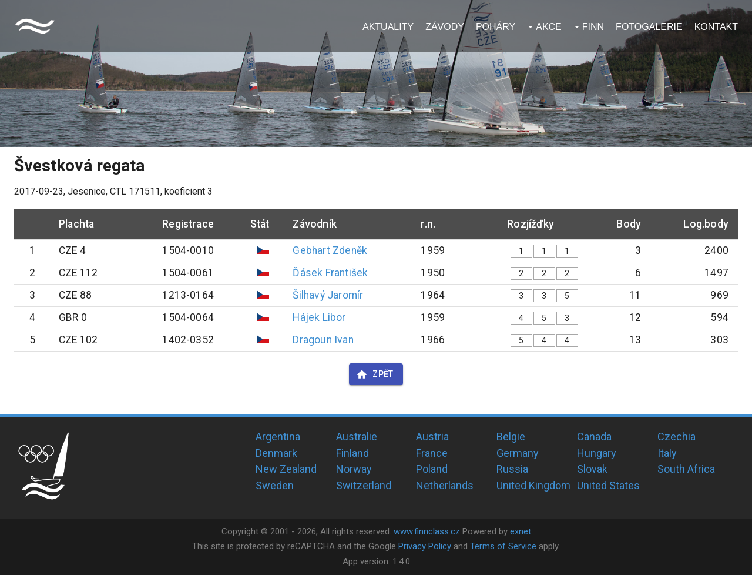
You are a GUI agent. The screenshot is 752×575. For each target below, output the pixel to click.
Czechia (676, 436)
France (432, 453)
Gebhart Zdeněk (330, 250)
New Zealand (286, 469)
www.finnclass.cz (427, 531)
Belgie (510, 436)
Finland (352, 453)
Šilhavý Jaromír (328, 295)
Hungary (596, 453)
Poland (432, 469)
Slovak (592, 469)
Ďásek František (330, 273)
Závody (444, 27)
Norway (354, 469)
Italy (667, 453)
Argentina (278, 436)
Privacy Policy (424, 546)
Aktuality (388, 27)
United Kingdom (533, 485)
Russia (512, 469)
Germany (517, 453)
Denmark (276, 453)
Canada (594, 436)
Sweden (275, 485)
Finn (593, 27)
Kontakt (716, 27)
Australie (356, 436)
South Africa (686, 469)
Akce (549, 27)
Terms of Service (503, 546)
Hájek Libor (319, 317)
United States (608, 485)
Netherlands (445, 485)
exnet (520, 531)
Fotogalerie (649, 27)
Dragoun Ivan (323, 340)
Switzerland (363, 485)
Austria (432, 436)
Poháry (495, 27)
